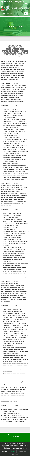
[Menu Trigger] (26, 3)
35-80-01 (6, 2)
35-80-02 (19, 2)
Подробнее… (15, 454)
